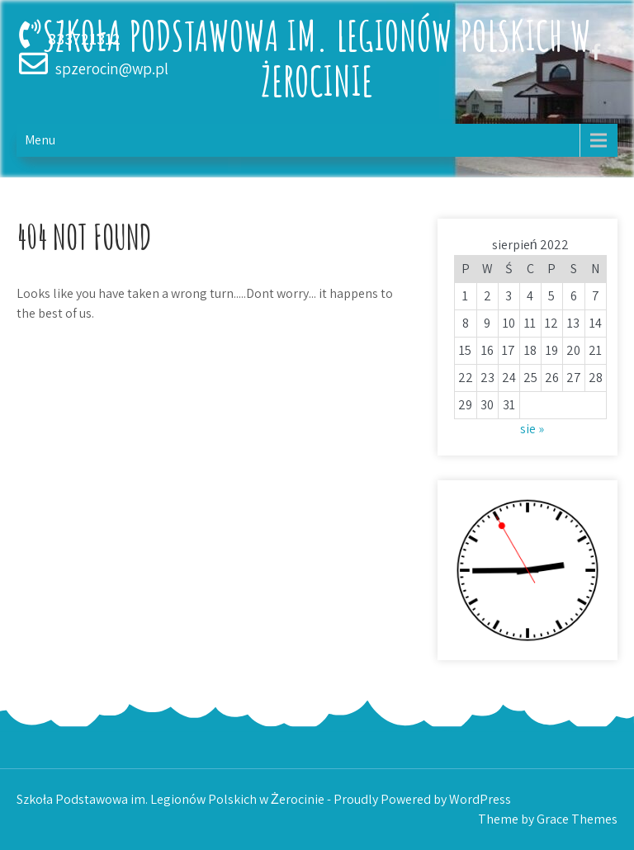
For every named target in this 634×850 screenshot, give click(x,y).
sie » (532, 428)
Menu (40, 140)
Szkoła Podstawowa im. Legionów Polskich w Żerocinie (317, 57)
